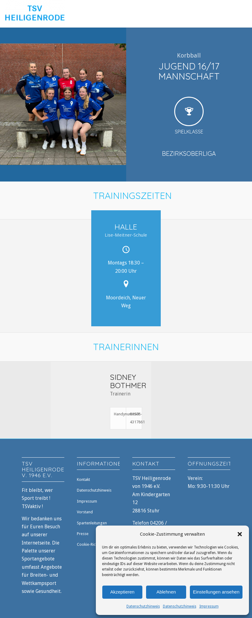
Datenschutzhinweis (143, 606)
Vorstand (85, 512)
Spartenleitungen (92, 523)
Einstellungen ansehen (216, 591)
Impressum (209, 606)
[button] (240, 534)
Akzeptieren (122, 591)
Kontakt (83, 479)
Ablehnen (166, 591)
